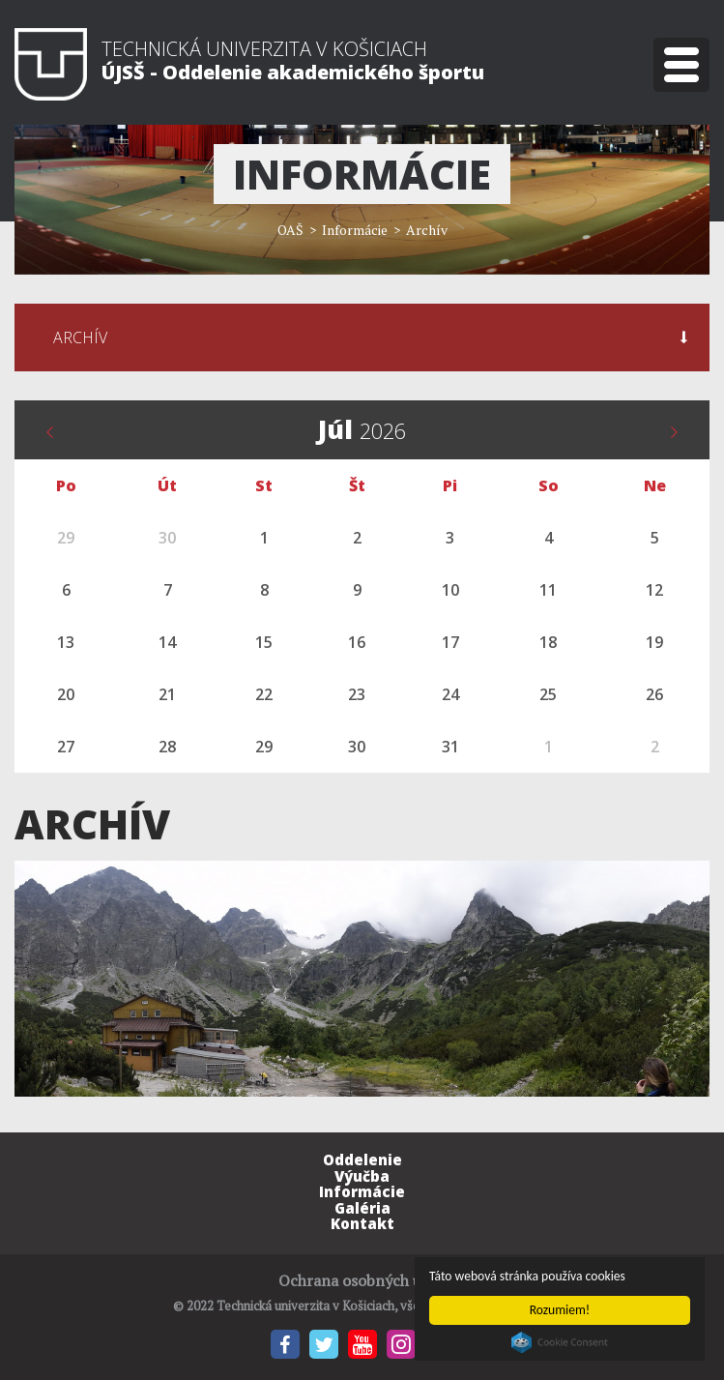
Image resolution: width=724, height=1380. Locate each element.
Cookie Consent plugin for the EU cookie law (559, 1342)
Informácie (362, 1191)
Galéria (362, 1208)
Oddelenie (362, 1159)
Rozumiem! (560, 1310)
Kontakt (362, 1223)
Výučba (362, 1176)
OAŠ (290, 229)
